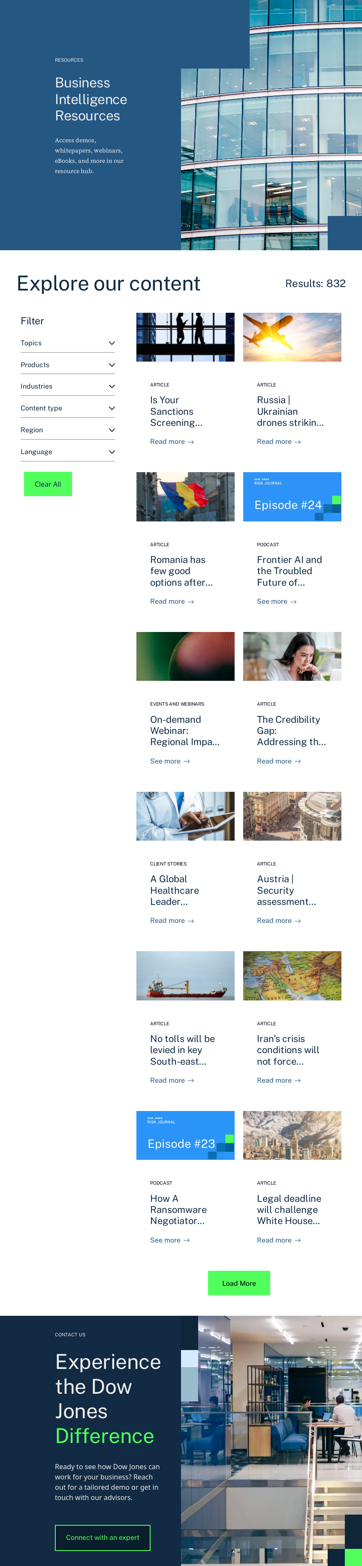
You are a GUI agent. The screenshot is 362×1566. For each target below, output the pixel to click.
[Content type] (68, 408)
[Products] (68, 365)
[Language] (68, 452)
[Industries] (68, 386)
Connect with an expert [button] (102, 1537)
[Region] (68, 430)
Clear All (48, 484)
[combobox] (68, 343)
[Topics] (68, 343)
